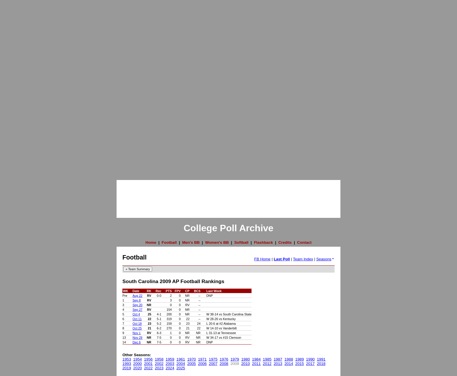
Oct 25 (137, 328)
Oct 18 (137, 323)
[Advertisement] (23, 87)
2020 (137, 368)
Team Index (303, 259)
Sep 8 (137, 300)
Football (169, 242)
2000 (137, 363)
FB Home (262, 259)
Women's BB (217, 242)
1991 (321, 359)
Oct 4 (136, 314)
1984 (256, 359)
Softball (241, 242)
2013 (278, 363)
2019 (126, 368)
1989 (299, 359)
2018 (321, 363)
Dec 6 (137, 342)
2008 (224, 363)
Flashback (263, 242)
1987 (278, 359)
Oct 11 (137, 319)
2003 (170, 363)
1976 (224, 359)
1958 (159, 359)
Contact (304, 242)
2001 (148, 363)
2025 (180, 368)
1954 (137, 359)
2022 (148, 368)
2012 (267, 363)
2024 (170, 368)
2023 (159, 368)
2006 (202, 363)
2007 (213, 363)
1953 (126, 359)
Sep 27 (138, 309)
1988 (288, 359)
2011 (256, 363)
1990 (310, 359)
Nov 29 (138, 337)
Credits (285, 242)
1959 (170, 359)
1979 (235, 359)
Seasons (325, 259)
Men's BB (191, 242)
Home (150, 242)
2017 (310, 363)
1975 (213, 359)
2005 (191, 363)
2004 (180, 363)
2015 (299, 363)
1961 (180, 359)
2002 (159, 363)
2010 (245, 363)
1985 (267, 359)
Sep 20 (138, 305)
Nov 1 (137, 333)
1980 (245, 359)
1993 (126, 363)
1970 (191, 359)
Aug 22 (138, 295)
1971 (202, 359)
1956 (148, 359)
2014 (288, 363)
